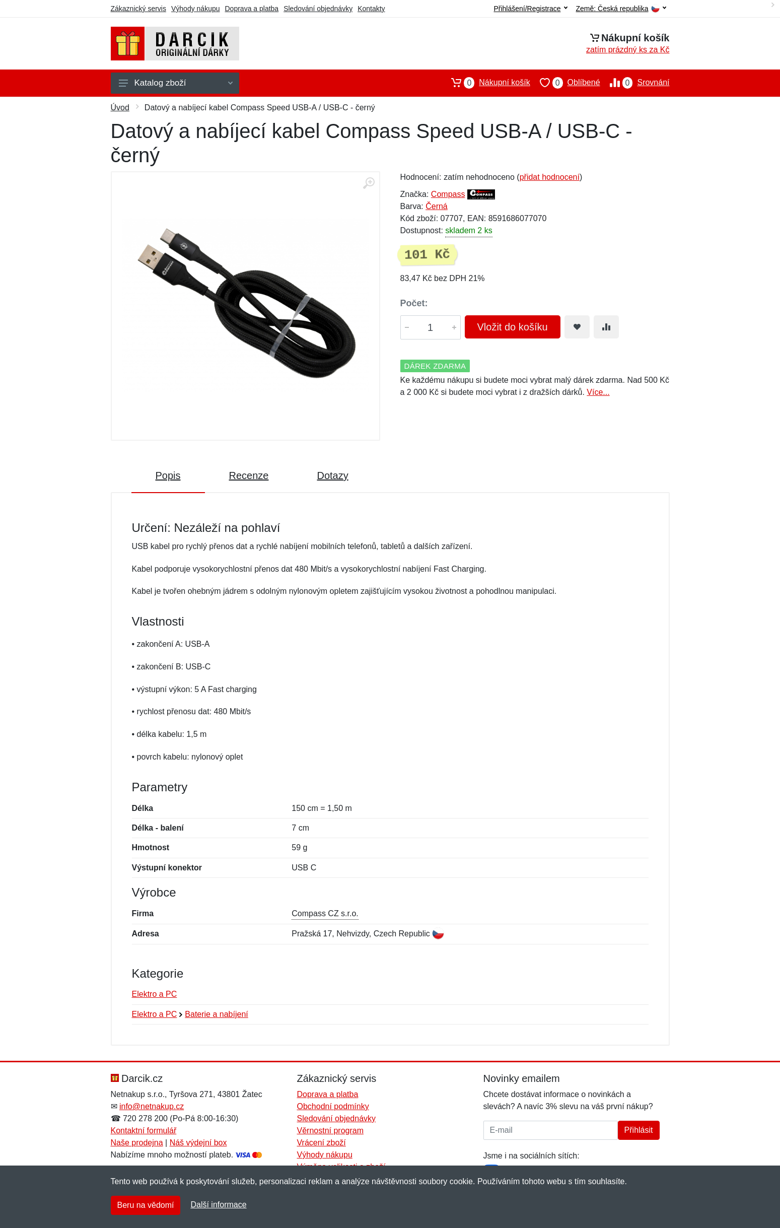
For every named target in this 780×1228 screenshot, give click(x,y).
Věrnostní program (330, 1130)
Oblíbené (565, 82)
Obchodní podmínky (333, 1106)
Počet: (414, 303)
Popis (168, 475)
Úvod (120, 107)
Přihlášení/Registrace (530, 8)
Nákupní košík (486, 82)
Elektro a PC (154, 994)
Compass (448, 194)
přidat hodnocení (550, 177)
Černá (437, 206)
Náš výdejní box (198, 1142)
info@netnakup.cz (151, 1106)
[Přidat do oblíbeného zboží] (577, 326)
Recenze (249, 475)
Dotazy (332, 475)
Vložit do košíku (512, 326)
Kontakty (371, 9)
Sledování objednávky (317, 9)
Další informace (218, 1204)
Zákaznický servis (138, 9)
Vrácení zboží (321, 1142)
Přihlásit (638, 1130)
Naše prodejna (137, 1142)
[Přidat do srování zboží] (606, 326)
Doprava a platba (252, 9)
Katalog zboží (176, 83)
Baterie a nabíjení (216, 1014)
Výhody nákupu (195, 9)
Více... (598, 392)
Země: (621, 9)
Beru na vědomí (145, 1205)
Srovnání (635, 82)
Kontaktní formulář (144, 1130)
